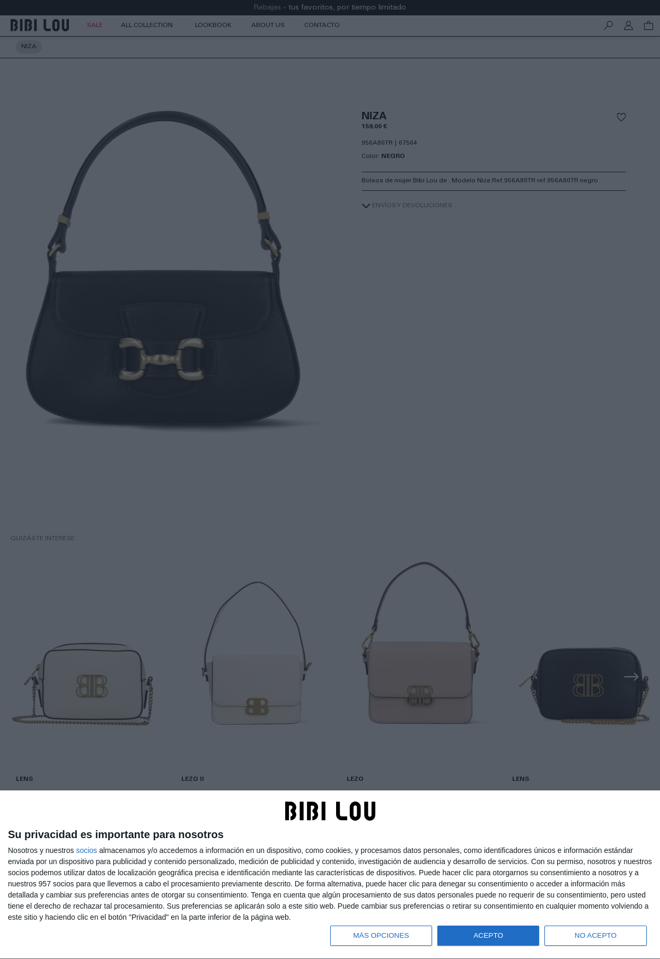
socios (86, 849)
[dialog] (330, 874)
